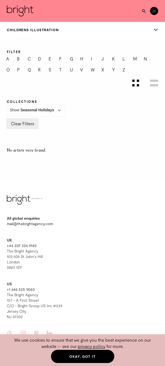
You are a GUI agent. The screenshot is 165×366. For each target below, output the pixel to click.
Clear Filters (22, 123)
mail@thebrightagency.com (30, 223)
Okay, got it (82, 356)
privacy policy (91, 346)
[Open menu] (154, 11)
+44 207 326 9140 (22, 245)
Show (36, 110)
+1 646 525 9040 (21, 289)
